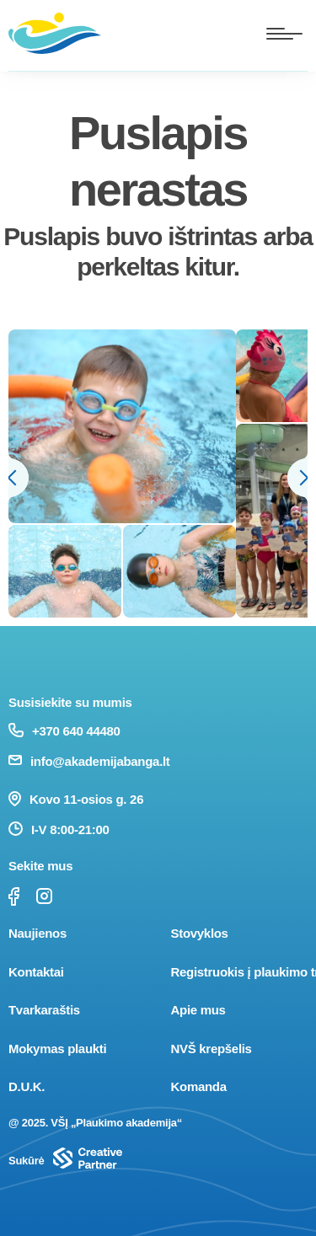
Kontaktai (36, 972)
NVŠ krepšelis (211, 1048)
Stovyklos (199, 933)
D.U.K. (26, 1086)
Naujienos (37, 933)
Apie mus (198, 1010)
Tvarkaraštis (44, 1010)
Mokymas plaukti (57, 1048)
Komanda (199, 1086)
